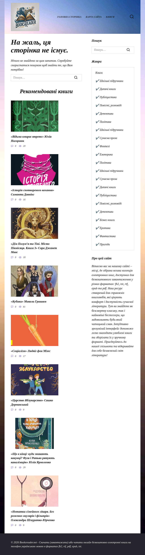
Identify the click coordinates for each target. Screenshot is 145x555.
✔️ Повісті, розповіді (108, 105)
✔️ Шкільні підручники (109, 80)
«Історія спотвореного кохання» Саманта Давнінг (32, 192)
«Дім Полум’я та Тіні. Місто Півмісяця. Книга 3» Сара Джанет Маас (34, 248)
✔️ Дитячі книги (105, 88)
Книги (110, 17)
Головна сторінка (69, 17)
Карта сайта (94, 17)
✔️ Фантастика (105, 236)
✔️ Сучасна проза (106, 138)
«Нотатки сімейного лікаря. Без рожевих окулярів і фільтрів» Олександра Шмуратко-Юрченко (33, 515)
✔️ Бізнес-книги (105, 219)
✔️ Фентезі (102, 146)
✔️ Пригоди (102, 244)
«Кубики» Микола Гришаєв (28, 301)
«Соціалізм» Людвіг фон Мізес (30, 350)
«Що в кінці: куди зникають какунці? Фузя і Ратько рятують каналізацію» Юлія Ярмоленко (33, 458)
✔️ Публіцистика (106, 97)
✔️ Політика (103, 121)
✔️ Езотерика (104, 154)
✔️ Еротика (102, 227)
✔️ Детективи (104, 113)
